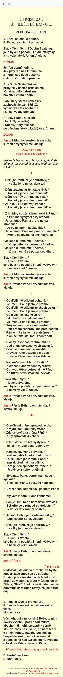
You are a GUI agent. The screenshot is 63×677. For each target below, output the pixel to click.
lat (9, 4)
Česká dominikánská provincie (44, 673)
